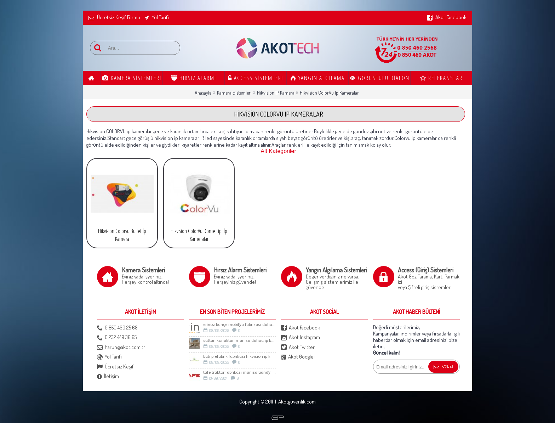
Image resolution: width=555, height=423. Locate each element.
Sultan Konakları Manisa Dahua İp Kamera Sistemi (239, 340)
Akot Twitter (298, 347)
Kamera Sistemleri (234, 93)
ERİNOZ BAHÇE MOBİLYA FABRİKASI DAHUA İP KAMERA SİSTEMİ (239, 324)
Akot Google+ (298, 357)
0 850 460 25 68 (117, 328)
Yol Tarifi (109, 357)
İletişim (108, 376)
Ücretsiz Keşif (115, 367)
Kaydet (443, 367)
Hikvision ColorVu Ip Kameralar (329, 93)
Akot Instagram (300, 337)
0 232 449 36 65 (117, 337)
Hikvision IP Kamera (275, 93)
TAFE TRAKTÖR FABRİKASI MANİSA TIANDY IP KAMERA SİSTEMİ (239, 372)
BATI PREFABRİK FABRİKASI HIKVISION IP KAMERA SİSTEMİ (239, 356)
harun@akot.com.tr (121, 347)
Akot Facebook (300, 328)
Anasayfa (203, 93)
